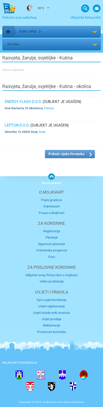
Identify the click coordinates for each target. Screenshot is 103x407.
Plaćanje (51, 237)
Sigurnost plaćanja (51, 244)
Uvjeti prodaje (51, 319)
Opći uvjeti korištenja (51, 300)
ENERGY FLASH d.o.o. (23, 101)
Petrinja (49, 108)
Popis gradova (51, 200)
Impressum (51, 206)
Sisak (42, 132)
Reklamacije (51, 325)
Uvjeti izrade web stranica (51, 313)
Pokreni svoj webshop (19, 17)
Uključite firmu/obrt (85, 17)
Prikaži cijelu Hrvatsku (66, 154)
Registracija (51, 231)
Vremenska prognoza (51, 250)
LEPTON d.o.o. (17, 125)
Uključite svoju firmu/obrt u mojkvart (51, 275)
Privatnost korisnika (51, 332)
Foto (51, 257)
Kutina (13, 44)
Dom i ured (28, 31)
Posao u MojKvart (52, 213)
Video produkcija (52, 281)
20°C (33, 8)
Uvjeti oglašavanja (51, 306)
